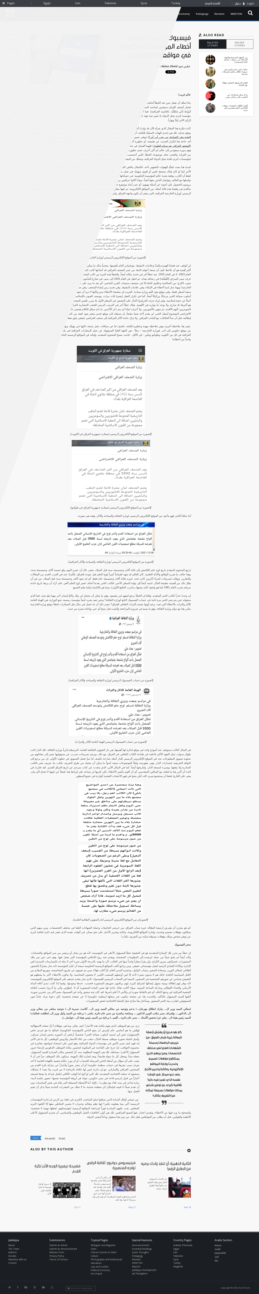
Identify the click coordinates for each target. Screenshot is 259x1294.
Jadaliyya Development (144, 1270)
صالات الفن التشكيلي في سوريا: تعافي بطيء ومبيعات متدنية (235, 71)
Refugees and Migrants (103, 1245)
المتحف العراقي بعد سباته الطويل (171, 145)
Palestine (110, 3)
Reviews (219, 13)
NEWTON (236, 13)
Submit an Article (58, 1245)
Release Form (56, 1252)
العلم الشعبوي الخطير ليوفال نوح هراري (235, 84)
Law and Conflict (100, 1266)
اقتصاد (218, 1249)
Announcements (140, 1245)
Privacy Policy (56, 1255)
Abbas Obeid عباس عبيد (175, 66)
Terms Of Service (58, 1259)
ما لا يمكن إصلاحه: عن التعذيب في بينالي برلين (236, 96)
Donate (12, 1255)
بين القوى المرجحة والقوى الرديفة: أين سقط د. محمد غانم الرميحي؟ (236, 59)
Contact (12, 1262)
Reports (136, 1266)
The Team (13, 1248)
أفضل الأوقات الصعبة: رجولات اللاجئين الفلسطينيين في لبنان (235, 108)
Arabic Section (223, 1240)
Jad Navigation (140, 1273)
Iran (77, 3)
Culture (94, 1255)
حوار (216, 1260)
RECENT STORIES (240, 44)
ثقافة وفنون (220, 1253)
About (11, 1245)
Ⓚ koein (246, 1287)
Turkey (175, 3)
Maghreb (178, 1266)
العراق (62, 1138)
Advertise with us (17, 1259)
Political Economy (179, 13)
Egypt (47, 3)
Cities (93, 1248)
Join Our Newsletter (80, 1288)
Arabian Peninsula (182, 1245)
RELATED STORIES (212, 44)
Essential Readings (142, 1248)
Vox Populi (96, 1273)
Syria (144, 3)
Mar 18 (187, 1207)
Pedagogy (202, 13)
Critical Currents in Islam (103, 1252)
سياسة (218, 1245)
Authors (12, 1252)
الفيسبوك (50, 1138)
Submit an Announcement (63, 1248)
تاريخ (217, 1256)
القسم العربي (212, 3)
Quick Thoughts (140, 1252)
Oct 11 (77, 1207)
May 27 (132, 1207)
